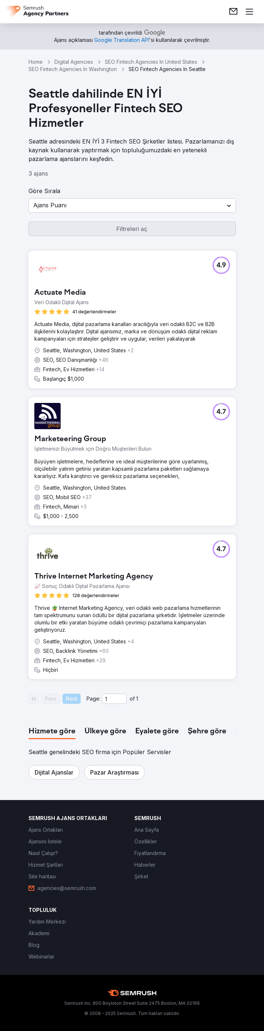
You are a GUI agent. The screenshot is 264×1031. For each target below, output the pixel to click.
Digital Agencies (73, 62)
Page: (93, 698)
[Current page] (114, 698)
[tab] (52, 731)
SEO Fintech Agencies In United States (151, 62)
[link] (233, 11)
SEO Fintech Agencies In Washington (72, 69)
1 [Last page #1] (137, 698)
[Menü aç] (249, 11)
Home (35, 62)
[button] (132, 205)
